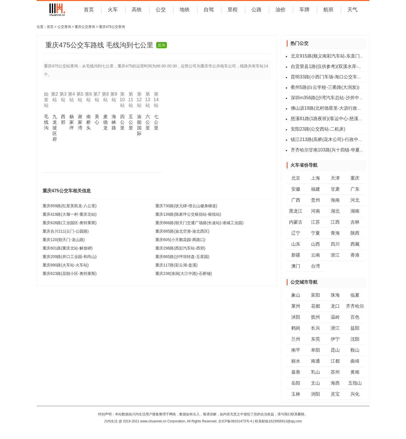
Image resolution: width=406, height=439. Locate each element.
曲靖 (354, 361)
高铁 (137, 9)
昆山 (335, 350)
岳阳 (295, 383)
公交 (161, 9)
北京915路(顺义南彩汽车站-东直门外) (328, 56)
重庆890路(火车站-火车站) (66, 265)
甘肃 (335, 189)
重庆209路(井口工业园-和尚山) (69, 256)
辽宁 (295, 233)
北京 (295, 178)
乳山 (315, 372)
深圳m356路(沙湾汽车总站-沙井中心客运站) (335, 97)
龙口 (335, 306)
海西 (335, 383)
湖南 (354, 211)
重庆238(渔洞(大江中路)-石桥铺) (183, 273)
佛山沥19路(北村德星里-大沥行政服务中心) (334, 108)
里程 (233, 9)
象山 (295, 295)
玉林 (295, 394)
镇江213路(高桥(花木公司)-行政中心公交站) (334, 139)
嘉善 (295, 372)
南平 (295, 350)
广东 (354, 189)
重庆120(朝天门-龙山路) (64, 239)
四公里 (122, 122)
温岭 (335, 317)
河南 (315, 211)
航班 (328, 9)
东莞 (315, 339)
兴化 (354, 394)
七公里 (156, 122)
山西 (315, 244)
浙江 (335, 255)
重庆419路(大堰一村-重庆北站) (69, 214)
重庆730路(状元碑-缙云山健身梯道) (186, 206)
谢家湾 (80, 122)
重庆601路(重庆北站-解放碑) (67, 248)
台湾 (315, 266)
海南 (335, 200)
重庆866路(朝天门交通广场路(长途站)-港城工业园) (199, 222)
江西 (335, 222)
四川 (335, 244)
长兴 (315, 328)
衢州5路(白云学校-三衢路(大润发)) (325, 87)
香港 (354, 255)
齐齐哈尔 (355, 306)
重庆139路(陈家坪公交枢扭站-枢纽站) (188, 214)
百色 (354, 317)
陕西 (354, 233)
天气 (352, 9)
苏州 (335, 372)
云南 (315, 255)
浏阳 (315, 394)
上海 (315, 178)
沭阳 (295, 317)
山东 (295, 244)
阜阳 (315, 350)
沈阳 (354, 339)
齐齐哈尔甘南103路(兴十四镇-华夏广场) (330, 149)
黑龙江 (296, 211)
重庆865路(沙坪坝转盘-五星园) (182, 256)
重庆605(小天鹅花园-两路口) (180, 239)
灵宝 (335, 394)
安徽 (295, 189)
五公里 (131, 122)
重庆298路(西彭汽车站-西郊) (180, 248)
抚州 (315, 317)
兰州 (295, 339)
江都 (335, 361)
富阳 (315, 295)
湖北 (335, 211)
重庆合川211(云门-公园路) (66, 231)
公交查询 (64, 27)
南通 (315, 361)
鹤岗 (295, 328)
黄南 (354, 372)
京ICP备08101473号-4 (235, 421)
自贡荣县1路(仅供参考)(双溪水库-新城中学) (334, 66)
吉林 (354, 222)
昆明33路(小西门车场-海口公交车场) (327, 76)
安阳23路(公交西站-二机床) (318, 129)
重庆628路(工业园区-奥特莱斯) (69, 222)
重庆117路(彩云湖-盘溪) (176, 265)
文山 (315, 383)
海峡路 (114, 122)
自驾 (209, 9)
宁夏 (315, 233)
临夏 (354, 295)
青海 (335, 233)
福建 (315, 189)
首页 (89, 9)
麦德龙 (105, 122)
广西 (295, 200)
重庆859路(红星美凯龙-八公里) (69, 206)
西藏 (354, 244)
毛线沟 (46, 122)
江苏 (315, 222)
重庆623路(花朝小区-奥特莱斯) (69, 273)
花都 (315, 306)
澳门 (295, 266)
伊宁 (335, 339)
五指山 (355, 383)
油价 (280, 9)
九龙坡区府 (54, 128)
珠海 (335, 295)
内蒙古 (296, 222)
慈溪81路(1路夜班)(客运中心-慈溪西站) (330, 118)
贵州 (315, 200)
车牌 (304, 9)
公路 (256, 9)
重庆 (354, 178)
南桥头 (88, 122)
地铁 (185, 9)
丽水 (295, 361)
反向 (162, 45)
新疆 (295, 255)
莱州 (295, 306)
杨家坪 (71, 122)
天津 (335, 178)
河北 (354, 200)
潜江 (335, 328)
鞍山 (354, 350)
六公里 (147, 122)
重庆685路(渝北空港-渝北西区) (182, 231)
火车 (113, 9)
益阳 (354, 328)
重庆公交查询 (85, 27)
